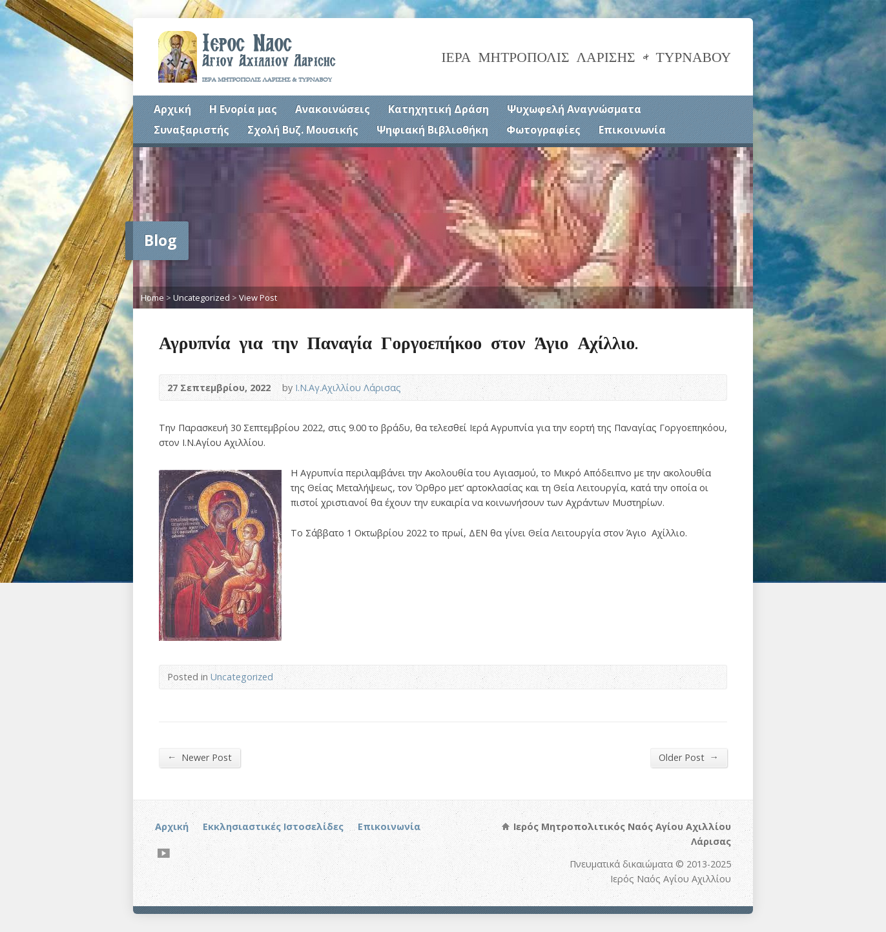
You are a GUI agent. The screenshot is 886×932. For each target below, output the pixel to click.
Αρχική (172, 109)
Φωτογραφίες (543, 130)
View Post (258, 297)
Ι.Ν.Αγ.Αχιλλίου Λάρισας (348, 387)
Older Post (689, 757)
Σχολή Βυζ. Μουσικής (302, 130)
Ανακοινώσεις (332, 109)
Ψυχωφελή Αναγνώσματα (574, 109)
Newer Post (199, 757)
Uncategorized (201, 297)
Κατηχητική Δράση (438, 109)
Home (152, 297)
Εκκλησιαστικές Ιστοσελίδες (273, 826)
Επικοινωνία (632, 130)
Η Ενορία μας (243, 109)
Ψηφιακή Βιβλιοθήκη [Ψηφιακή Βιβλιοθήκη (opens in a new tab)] (432, 130)
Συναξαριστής (191, 130)
